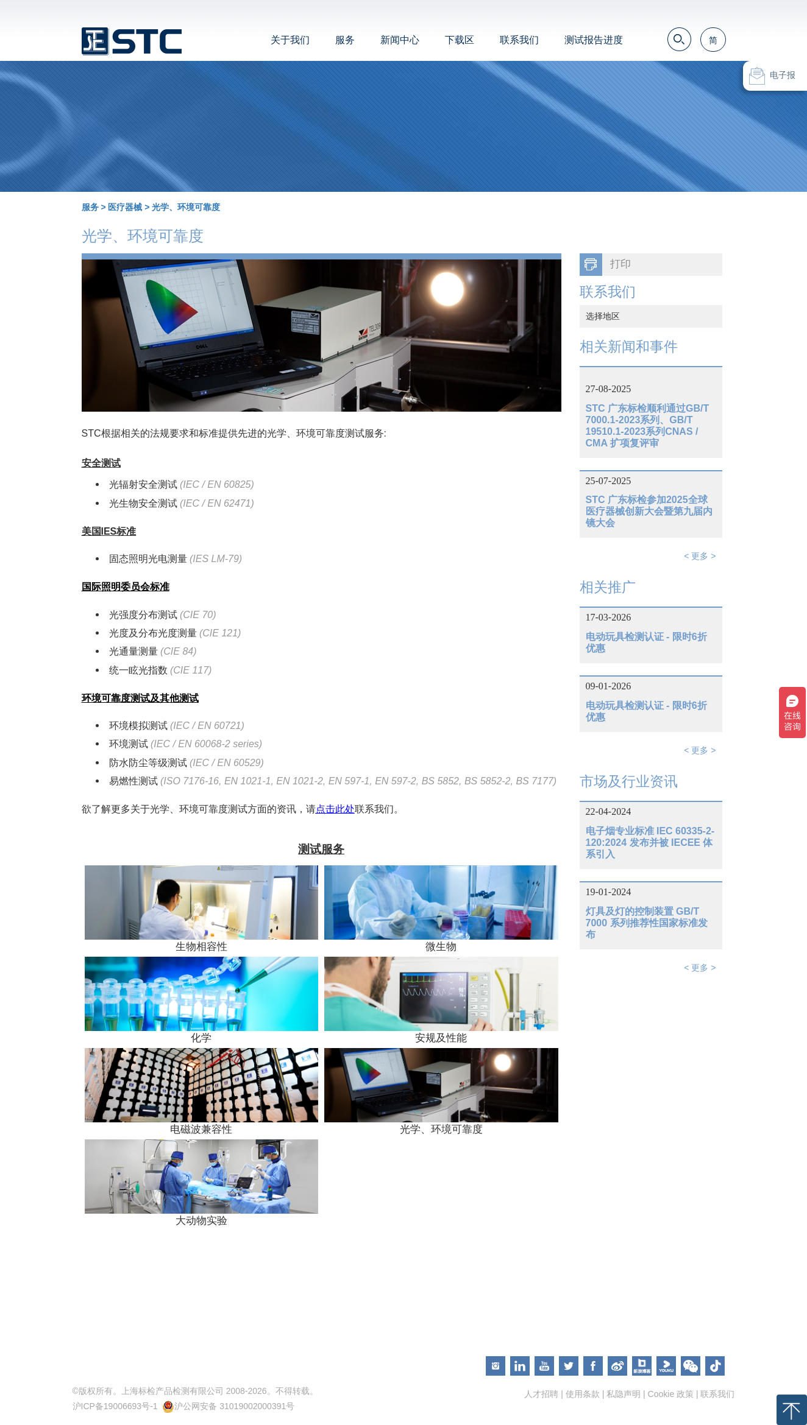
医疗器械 (125, 207)
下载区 (459, 40)
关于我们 (290, 40)
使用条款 (583, 1394)
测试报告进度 (593, 40)
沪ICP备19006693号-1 (115, 1406)
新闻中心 (399, 40)
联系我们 (519, 40)
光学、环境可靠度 (186, 207)
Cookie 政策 (671, 1394)
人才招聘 (541, 1394)
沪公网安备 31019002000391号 (234, 1406)
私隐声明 (623, 1394)
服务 (345, 40)
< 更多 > (700, 556)
